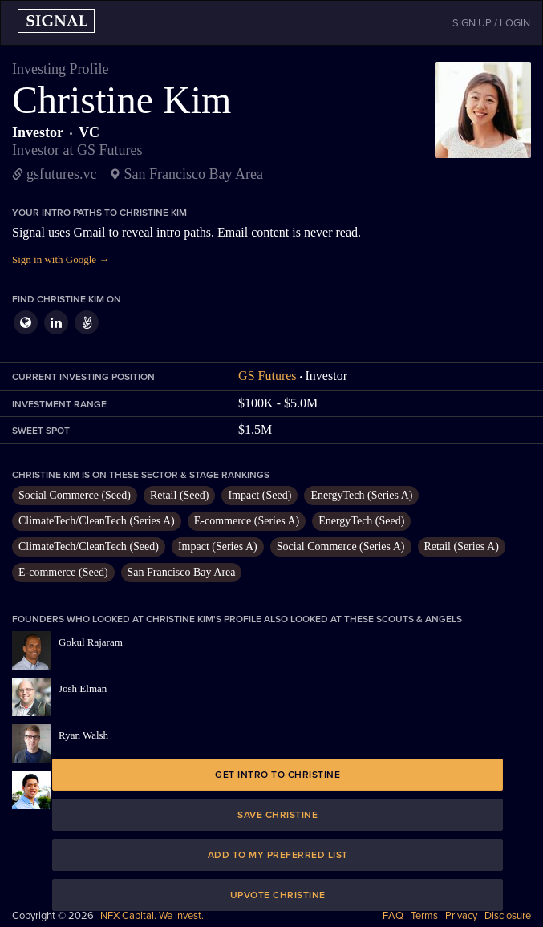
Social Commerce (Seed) (74, 495)
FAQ (393, 915)
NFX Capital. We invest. (152, 915)
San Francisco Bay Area (182, 572)
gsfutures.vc (61, 174)
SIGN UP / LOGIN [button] (491, 23)
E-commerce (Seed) (63, 572)
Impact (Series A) (217, 546)
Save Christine (277, 814)
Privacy (461, 915)
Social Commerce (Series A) (341, 546)
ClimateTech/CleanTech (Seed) (88, 546)
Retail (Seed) (179, 495)
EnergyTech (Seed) (361, 521)
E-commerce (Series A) (246, 521)
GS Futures (267, 376)
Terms (424, 915)
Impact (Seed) (259, 495)
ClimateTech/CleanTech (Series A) (96, 521)
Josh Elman (83, 688)
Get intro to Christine (277, 774)
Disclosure (507, 915)
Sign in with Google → (60, 259)
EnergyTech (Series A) (361, 495)
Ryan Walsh (83, 735)
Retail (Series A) (461, 546)
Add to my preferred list (278, 854)
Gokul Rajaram (91, 642)
